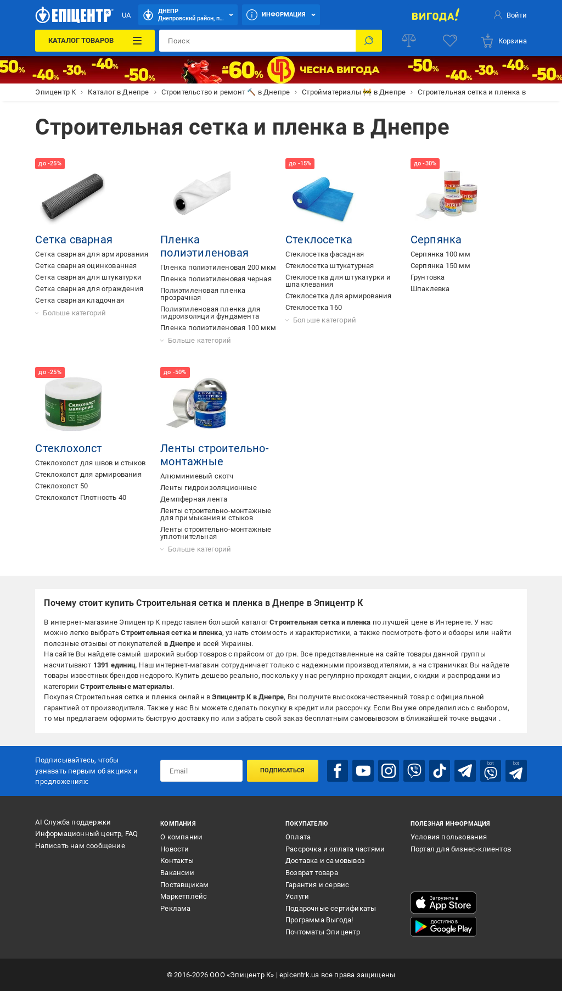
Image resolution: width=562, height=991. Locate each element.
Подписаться (282, 770)
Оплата (298, 837)
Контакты (177, 860)
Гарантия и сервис (317, 885)
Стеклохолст (68, 448)
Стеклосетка (318, 239)
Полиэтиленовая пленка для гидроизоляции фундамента (210, 312)
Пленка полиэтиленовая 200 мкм (218, 267)
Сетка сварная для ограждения (89, 289)
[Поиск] (369, 41)
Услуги (297, 896)
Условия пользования (449, 837)
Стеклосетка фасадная (324, 254)
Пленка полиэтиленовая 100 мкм (218, 328)
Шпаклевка (430, 289)
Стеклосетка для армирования (338, 296)
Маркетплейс (183, 896)
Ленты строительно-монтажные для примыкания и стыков (215, 514)
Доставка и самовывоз (325, 860)
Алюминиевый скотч (196, 476)
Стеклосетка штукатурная (329, 265)
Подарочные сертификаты (330, 908)
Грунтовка (428, 277)
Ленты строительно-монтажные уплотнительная (215, 533)
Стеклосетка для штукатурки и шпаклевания (338, 280)
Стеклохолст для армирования (88, 474)
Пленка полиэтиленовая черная (216, 279)
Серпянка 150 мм (440, 265)
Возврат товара (311, 872)
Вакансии (177, 872)
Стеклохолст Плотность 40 (80, 497)
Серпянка (436, 239)
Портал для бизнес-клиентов (461, 849)
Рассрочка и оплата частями (335, 849)
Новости (174, 849)
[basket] (503, 41)
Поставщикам (184, 885)
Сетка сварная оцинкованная (86, 265)
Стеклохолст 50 (61, 486)
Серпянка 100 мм (440, 254)
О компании (181, 837)
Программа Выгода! (319, 920)
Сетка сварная (74, 239)
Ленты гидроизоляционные (208, 487)
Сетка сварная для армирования (91, 254)
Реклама (175, 908)
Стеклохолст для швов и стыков (90, 463)
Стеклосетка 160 (313, 307)
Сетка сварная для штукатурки (88, 277)
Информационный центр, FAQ (86, 833)
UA (126, 15)
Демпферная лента (193, 499)
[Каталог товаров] (95, 41)
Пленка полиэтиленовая (204, 246)
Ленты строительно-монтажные (214, 455)
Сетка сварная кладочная (79, 300)
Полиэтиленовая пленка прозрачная (202, 294)
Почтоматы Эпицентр (323, 932)
